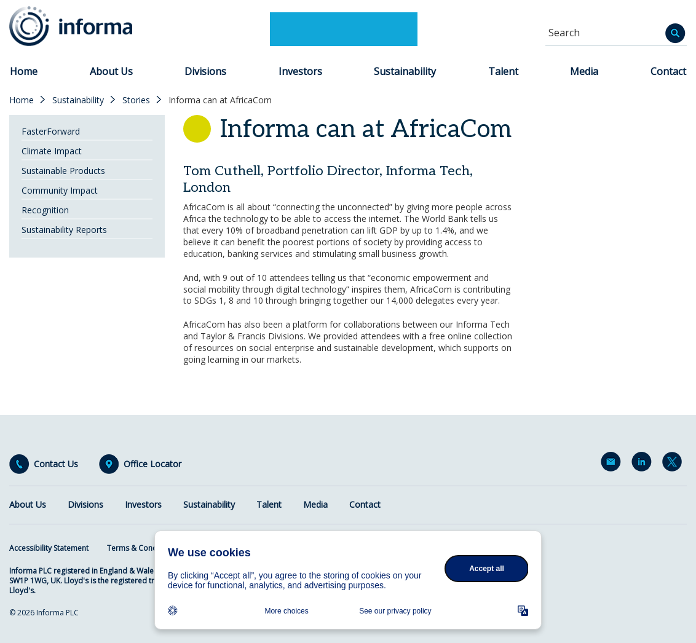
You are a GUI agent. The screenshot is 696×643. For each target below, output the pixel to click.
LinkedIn (643, 464)
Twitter (674, 464)
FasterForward (51, 131)
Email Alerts (613, 464)
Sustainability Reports (64, 229)
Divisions (205, 71)
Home (24, 71)
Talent (503, 71)
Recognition (45, 210)
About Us (111, 71)
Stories (136, 100)
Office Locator (152, 464)
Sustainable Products (63, 170)
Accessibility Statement (49, 548)
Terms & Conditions (141, 548)
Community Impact (60, 190)
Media (584, 71)
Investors (300, 71)
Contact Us (56, 464)
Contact (668, 71)
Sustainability (405, 71)
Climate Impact (52, 151)
